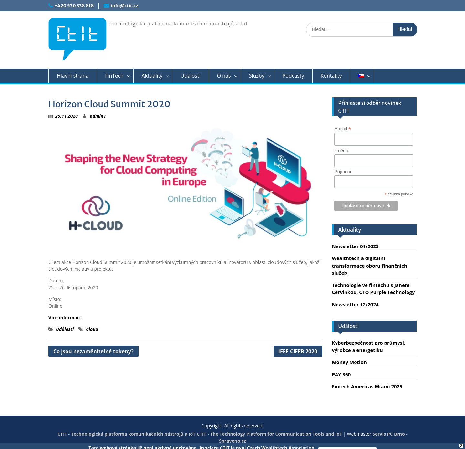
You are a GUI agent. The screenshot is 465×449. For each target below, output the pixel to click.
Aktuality (152, 75)
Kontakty (331, 75)
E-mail (342, 129)
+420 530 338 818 (74, 6)
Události (190, 75)
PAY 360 (341, 374)
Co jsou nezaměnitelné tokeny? (93, 351)
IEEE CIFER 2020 (297, 351)
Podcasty (293, 75)
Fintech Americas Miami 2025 (367, 386)
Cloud (92, 329)
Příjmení (342, 171)
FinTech (114, 75)
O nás (224, 75)
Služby (256, 75)
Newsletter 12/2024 (355, 304)
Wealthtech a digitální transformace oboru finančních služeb (369, 265)
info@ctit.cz (124, 6)
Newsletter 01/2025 (355, 246)
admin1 (98, 116)
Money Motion (349, 362)
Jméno (341, 150)
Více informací (64, 317)
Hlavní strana (72, 75)
